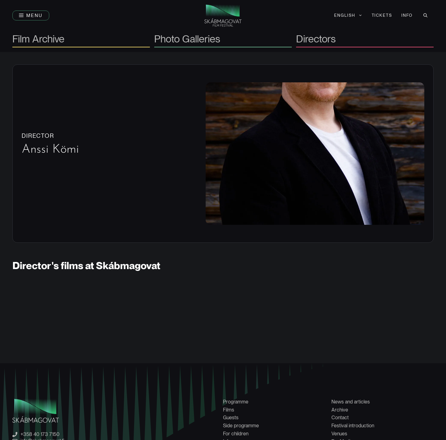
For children (235, 434)
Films (228, 410)
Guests (230, 417)
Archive (339, 410)
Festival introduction (352, 426)
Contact (340, 417)
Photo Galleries (187, 39)
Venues (339, 434)
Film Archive (38, 39)
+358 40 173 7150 (39, 434)
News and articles (350, 402)
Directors (316, 39)
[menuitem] (348, 15)
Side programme (241, 426)
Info (407, 15)
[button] (31, 15)
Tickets (382, 15)
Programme (235, 402)
